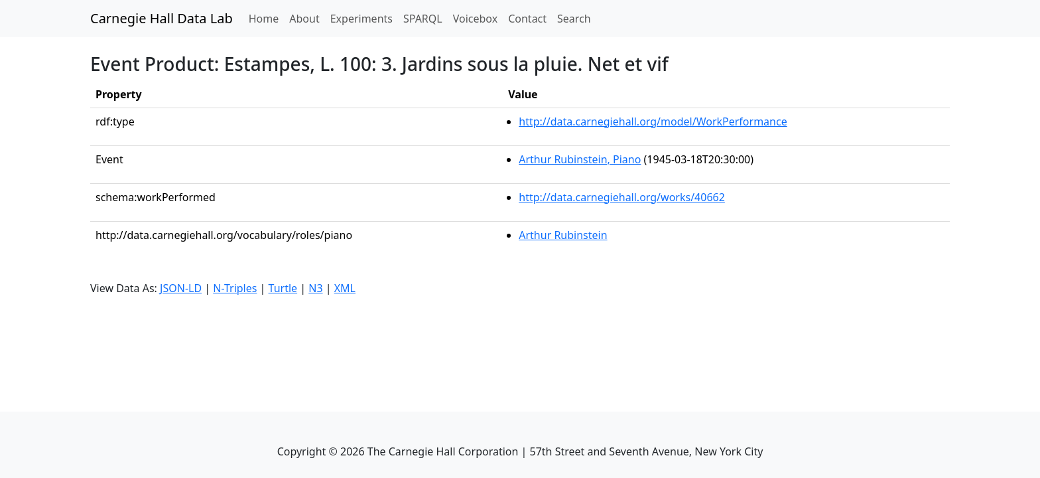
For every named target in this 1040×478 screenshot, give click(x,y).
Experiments (361, 18)
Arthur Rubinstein (563, 235)
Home (267, 18)
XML (345, 288)
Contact (527, 18)
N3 (315, 288)
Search (574, 18)
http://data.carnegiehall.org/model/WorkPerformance (653, 121)
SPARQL (422, 18)
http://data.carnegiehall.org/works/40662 (622, 197)
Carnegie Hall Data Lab (161, 18)
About (304, 18)
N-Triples (235, 288)
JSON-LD (181, 288)
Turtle (283, 288)
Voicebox (475, 18)
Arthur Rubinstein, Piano (580, 159)
